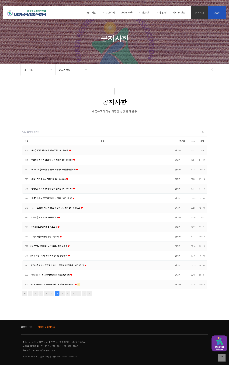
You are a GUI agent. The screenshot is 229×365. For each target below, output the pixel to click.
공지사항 (91, 12)
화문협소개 (109, 12)
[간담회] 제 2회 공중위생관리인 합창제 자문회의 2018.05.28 (57, 265)
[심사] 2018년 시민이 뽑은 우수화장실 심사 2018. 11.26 (55, 207)
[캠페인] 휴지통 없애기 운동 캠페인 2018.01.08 (51, 188)
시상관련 (144, 12)
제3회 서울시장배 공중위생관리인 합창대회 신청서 (52, 284)
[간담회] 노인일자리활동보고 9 (44, 217)
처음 (24, 293)
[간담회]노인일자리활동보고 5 (44, 227)
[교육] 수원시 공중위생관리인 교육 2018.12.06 (51, 198)
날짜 (202, 141)
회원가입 (199, 13)
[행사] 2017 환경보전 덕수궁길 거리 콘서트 (49, 150)
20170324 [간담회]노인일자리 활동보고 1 (49, 246)
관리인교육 (126, 12)
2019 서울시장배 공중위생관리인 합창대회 (49, 255)
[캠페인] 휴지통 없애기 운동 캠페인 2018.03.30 (51, 159)
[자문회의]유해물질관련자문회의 (45, 236)
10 (79, 293)
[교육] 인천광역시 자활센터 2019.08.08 (48, 179)
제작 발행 (161, 12)
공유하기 (210, 69)
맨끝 (89, 293)
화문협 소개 (27, 327)
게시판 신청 (178, 12)
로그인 (217, 13)
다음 (84, 293)
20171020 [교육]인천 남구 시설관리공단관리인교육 (53, 169)
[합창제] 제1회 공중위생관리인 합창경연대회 (50, 274)
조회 (193, 141)
